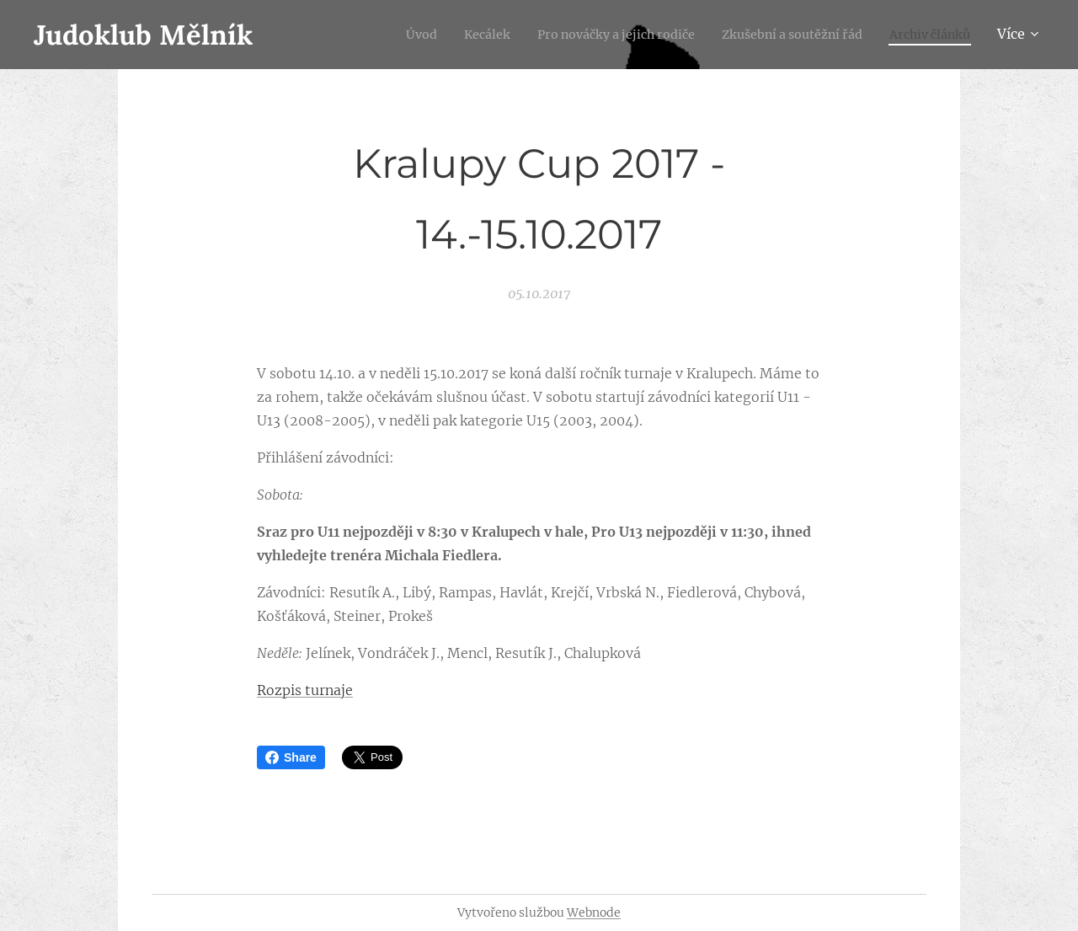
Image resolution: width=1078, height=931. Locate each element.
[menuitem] (370, 34)
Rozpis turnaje (305, 690)
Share (291, 757)
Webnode (594, 912)
